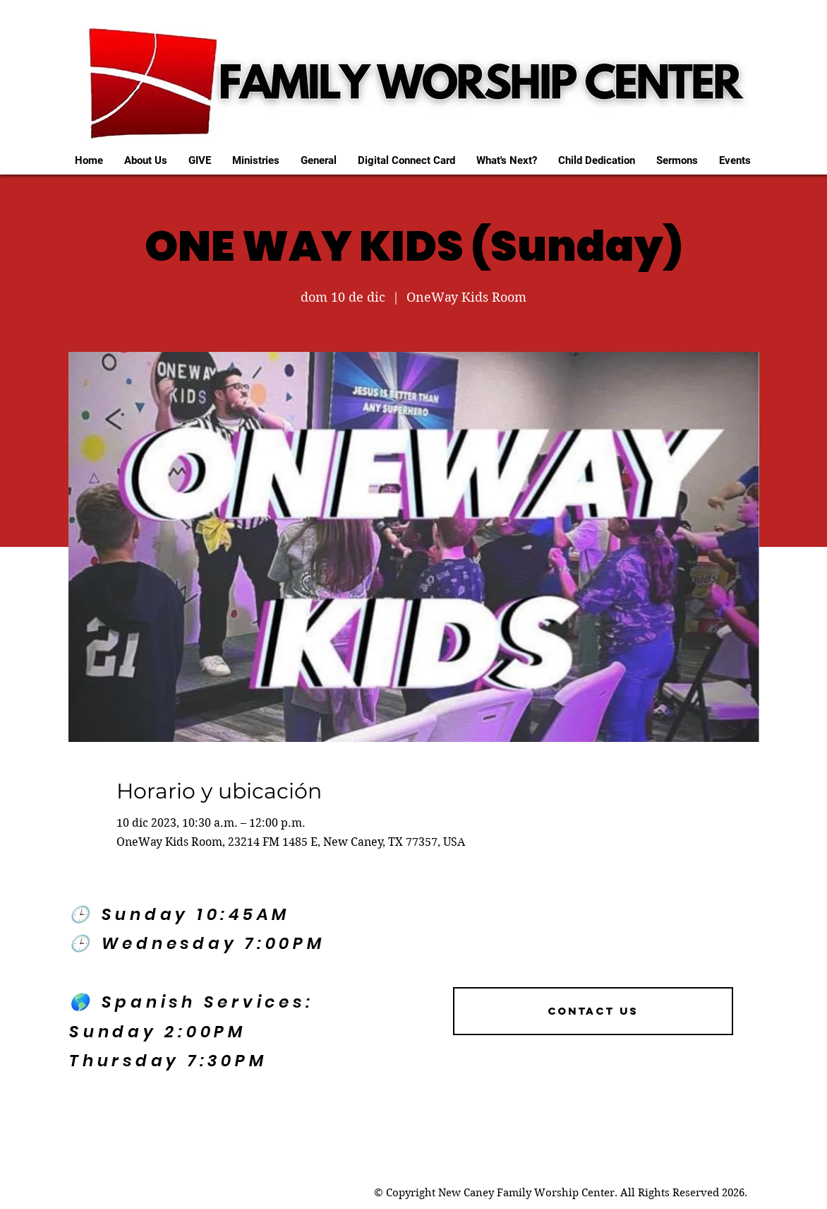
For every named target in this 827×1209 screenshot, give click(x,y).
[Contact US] (593, 1011)
